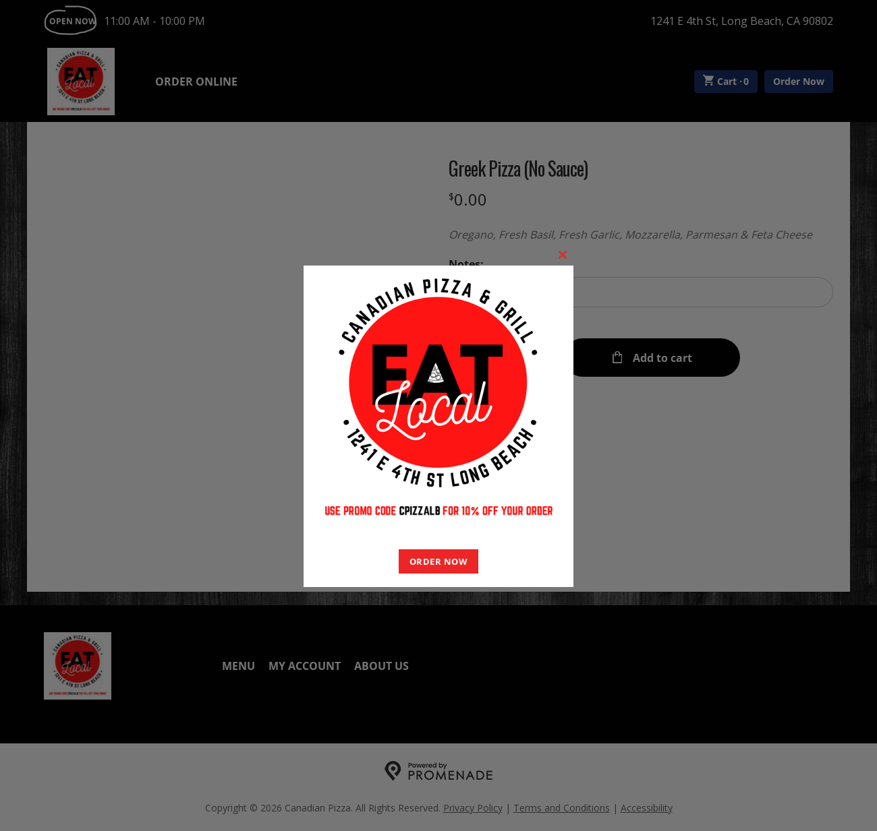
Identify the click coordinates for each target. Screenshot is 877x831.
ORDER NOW (438, 561)
